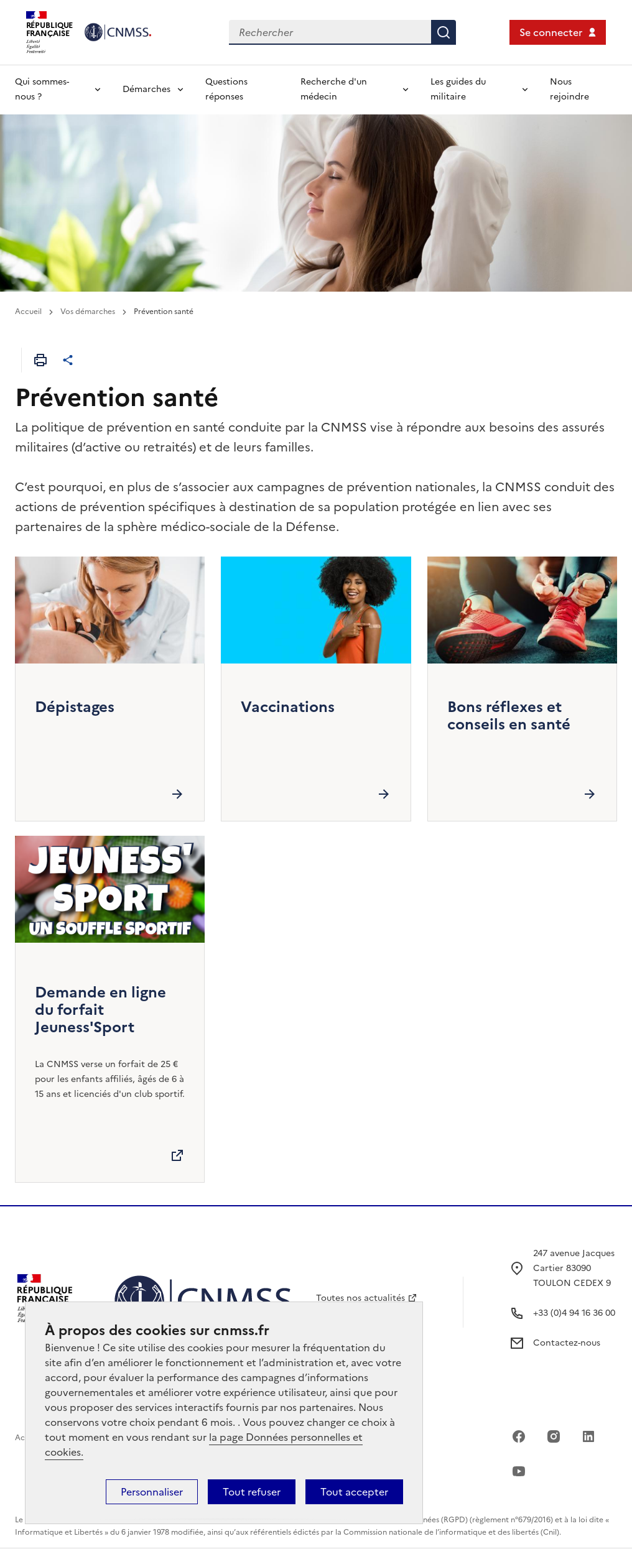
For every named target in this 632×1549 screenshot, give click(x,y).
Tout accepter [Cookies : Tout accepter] (354, 1491)
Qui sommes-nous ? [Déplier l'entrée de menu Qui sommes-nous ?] (42, 89)
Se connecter (550, 32)
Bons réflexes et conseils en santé (508, 716)
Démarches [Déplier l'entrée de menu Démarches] (146, 89)
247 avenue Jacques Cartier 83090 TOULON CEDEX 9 (574, 1268)
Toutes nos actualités (360, 1298)
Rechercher (443, 32)
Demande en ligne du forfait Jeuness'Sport (100, 1009)
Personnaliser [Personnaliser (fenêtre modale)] (152, 1491)
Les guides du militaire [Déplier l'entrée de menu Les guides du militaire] (458, 89)
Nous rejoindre (569, 89)
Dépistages (74, 707)
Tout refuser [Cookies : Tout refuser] (252, 1491)
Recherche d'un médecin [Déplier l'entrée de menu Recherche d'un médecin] (333, 89)
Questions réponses (226, 89)
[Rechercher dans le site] (330, 32)
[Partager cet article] (68, 360)
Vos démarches (87, 311)
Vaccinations (288, 707)
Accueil (28, 311)
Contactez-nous (566, 1342)
